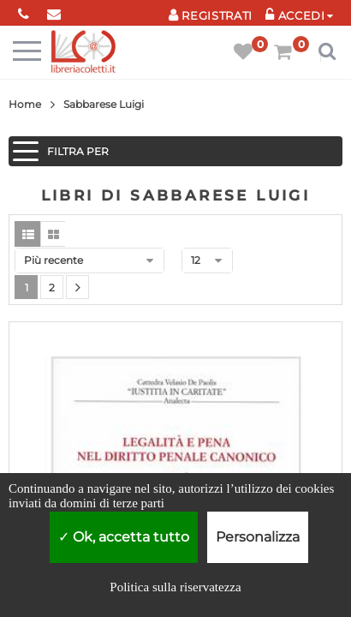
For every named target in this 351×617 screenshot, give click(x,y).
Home (25, 104)
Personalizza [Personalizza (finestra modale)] (258, 537)
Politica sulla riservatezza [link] (175, 587)
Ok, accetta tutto (123, 537)
